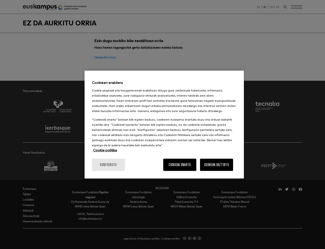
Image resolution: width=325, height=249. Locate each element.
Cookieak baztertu (216, 164)
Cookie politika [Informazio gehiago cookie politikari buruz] (105, 150)
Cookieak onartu (180, 164)
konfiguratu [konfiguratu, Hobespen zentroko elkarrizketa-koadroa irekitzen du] (108, 164)
